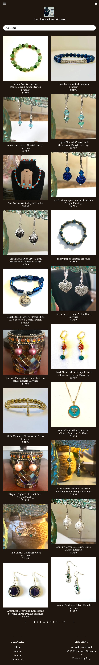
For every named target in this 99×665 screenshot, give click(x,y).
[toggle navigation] (4, 3)
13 (64, 622)
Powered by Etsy (81, 658)
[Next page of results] (74, 622)
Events (17, 655)
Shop (17, 647)
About (17, 651)
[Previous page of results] (25, 622)
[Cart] (96, 4)
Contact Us (17, 659)
